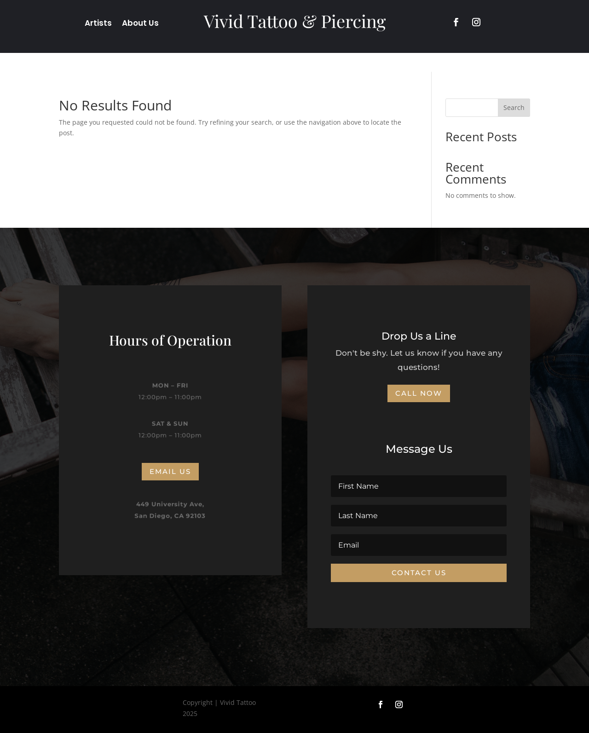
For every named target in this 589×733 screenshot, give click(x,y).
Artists (98, 24)
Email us (170, 471)
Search (514, 107)
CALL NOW (418, 393)
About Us (140, 24)
